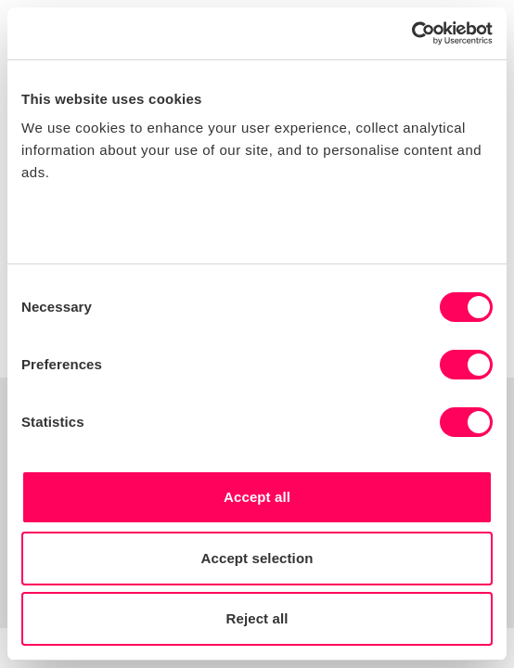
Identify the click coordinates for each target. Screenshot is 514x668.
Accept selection (257, 558)
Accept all (257, 497)
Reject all (257, 618)
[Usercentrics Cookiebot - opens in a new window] (411, 33)
